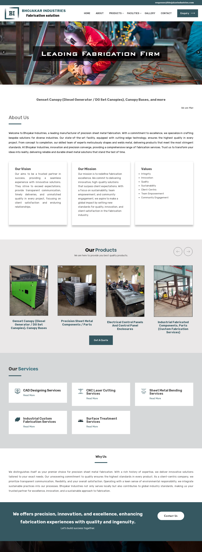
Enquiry (187, 13)
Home (87, 13)
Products (115, 13)
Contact (166, 13)
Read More (29, 395)
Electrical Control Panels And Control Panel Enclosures (125, 325)
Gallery (150, 13)
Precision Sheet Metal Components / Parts (77, 322)
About (100, 13)
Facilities (133, 13)
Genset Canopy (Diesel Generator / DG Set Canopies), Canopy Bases (29, 324)
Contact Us (171, 516)
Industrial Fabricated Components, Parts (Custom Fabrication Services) (173, 327)
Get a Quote (101, 340)
